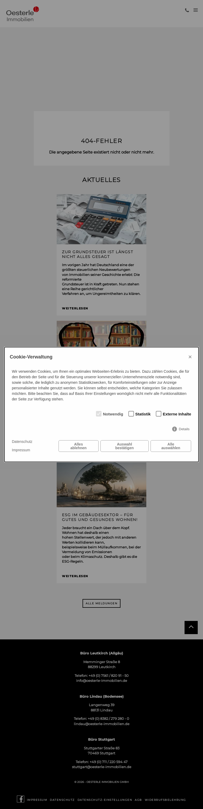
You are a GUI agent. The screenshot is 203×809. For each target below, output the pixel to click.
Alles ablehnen (78, 446)
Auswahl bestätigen (124, 446)
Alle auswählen (170, 446)
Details (184, 429)
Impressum (21, 450)
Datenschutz (22, 441)
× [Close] (190, 356)
